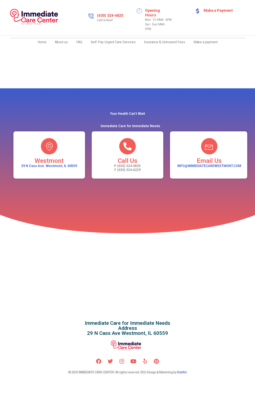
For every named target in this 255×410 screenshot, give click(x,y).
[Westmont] (49, 146)
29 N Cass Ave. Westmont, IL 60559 (49, 166)
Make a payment (206, 42)
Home (42, 42)
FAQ (79, 42)
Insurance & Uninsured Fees (164, 42)
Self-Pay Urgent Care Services (113, 42)
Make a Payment (218, 10)
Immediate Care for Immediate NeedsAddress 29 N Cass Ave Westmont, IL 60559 (127, 329)
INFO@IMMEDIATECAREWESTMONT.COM (209, 166)
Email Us (209, 161)
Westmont (49, 161)
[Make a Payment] (197, 11)
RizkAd (182, 372)
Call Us (127, 161)
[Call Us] (127, 146)
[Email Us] (209, 146)
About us (61, 42)
